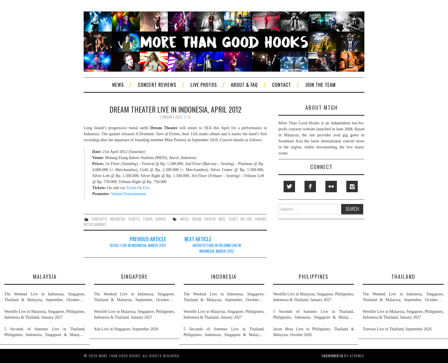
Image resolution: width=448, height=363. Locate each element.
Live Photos (203, 84)
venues (161, 219)
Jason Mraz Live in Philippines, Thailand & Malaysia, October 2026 (313, 332)
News (118, 84)
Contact (281, 84)
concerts (99, 219)
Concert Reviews (157, 84)
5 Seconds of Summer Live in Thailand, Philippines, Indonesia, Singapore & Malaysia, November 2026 (44, 332)
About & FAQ (244, 84)
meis (222, 219)
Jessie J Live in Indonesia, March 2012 (138, 245)
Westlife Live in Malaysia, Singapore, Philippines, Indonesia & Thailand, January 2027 (44, 314)
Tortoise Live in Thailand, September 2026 (397, 329)
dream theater (204, 219)
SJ (189, 117)
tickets (134, 219)
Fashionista (332, 355)
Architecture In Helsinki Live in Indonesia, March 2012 (216, 248)
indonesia (117, 219)
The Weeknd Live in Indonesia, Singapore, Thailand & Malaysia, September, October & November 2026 (44, 297)
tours (148, 219)
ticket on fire (240, 219)
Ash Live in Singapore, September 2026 (126, 329)
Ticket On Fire (138, 188)
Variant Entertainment (128, 194)
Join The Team (320, 84)
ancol (184, 219)
